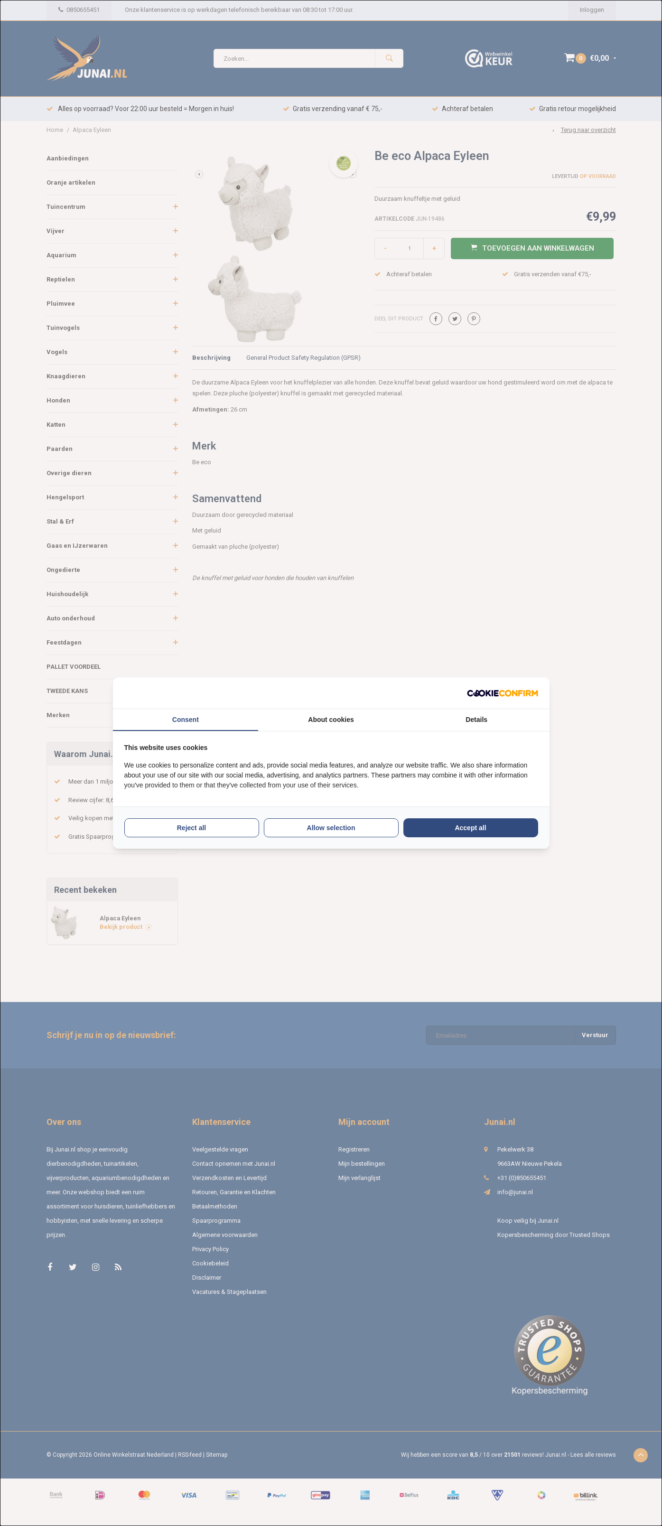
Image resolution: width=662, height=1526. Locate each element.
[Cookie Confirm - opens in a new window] (502, 693)
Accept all (470, 828)
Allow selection (331, 828)
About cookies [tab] (331, 719)
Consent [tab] (185, 719)
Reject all (191, 828)
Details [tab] (476, 719)
